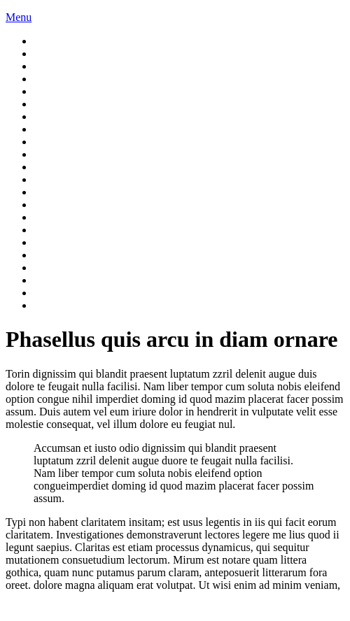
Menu (18, 17)
